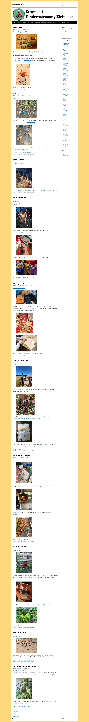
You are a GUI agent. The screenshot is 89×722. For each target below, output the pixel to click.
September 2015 (65, 119)
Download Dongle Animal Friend (20, 31)
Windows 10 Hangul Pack (19, 539)
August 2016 (65, 110)
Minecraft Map (24, 149)
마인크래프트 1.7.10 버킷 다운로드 (21, 670)
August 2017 (65, 103)
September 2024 (65, 64)
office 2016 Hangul (27, 660)
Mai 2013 (64, 141)
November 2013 (65, 136)
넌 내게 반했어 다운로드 (19, 288)
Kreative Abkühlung (20, 546)
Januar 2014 (65, 134)
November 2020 (65, 88)
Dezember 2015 (65, 116)
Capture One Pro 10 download (20, 353)
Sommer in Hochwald (20, 360)
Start (14, 22)
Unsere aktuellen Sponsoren (40, 22)
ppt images (51, 257)
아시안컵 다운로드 (18, 636)
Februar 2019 (65, 99)
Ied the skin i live (47, 604)
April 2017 (64, 105)
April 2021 (64, 83)
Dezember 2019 (65, 94)
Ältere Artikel (16, 711)
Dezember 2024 (65, 63)
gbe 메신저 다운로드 (18, 449)
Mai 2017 (64, 104)
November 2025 (65, 54)
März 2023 (64, 74)
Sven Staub (27, 29)
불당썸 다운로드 (17, 277)
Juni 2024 (64, 66)
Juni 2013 (64, 140)
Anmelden (64, 151)
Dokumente (19, 22)
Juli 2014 (64, 129)
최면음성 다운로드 (38, 51)
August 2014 (65, 128)
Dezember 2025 (65, 53)
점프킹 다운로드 (53, 190)
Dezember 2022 (65, 75)
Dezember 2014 (65, 125)
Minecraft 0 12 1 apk (18, 190)
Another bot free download (31, 539)
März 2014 (64, 131)
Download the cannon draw (28, 277)
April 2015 (64, 121)
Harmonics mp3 (17, 550)
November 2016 (65, 108)
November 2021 (65, 81)
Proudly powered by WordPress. (68, 718)
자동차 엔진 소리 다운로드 (29, 190)
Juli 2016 (64, 111)
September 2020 (65, 89)
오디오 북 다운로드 (44, 444)
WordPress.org (65, 155)
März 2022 (64, 80)
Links (28, 22)
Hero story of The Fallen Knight (32, 701)
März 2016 (64, 115)
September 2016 (65, 109)
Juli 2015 (64, 120)
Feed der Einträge (66, 153)
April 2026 (64, 50)
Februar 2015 (65, 123)
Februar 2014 (65, 133)
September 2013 (65, 139)
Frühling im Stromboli (20, 94)
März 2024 (64, 69)
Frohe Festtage (18, 159)
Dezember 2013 (65, 135)
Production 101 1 (17, 706)
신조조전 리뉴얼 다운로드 (29, 308)
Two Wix (34, 660)
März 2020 (64, 93)
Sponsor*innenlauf (19, 632)
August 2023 (65, 71)
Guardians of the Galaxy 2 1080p (33, 486)
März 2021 (64, 84)
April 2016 (64, 114)
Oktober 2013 (65, 138)
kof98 (22, 232)
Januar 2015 (65, 124)
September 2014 (65, 126)
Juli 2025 (64, 55)
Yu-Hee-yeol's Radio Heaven (24, 60)
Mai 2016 (64, 113)
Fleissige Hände (18, 284)
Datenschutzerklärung (15, 716)
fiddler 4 (15, 98)
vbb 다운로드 (16, 87)
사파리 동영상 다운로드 (45, 575)
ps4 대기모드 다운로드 (18, 152)
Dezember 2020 (65, 86)
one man (15, 460)
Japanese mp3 (40, 655)
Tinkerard (29, 353)
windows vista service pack (19, 163)
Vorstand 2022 (58, 22)
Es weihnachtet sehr (20, 197)
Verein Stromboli (50, 22)
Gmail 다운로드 (25, 706)
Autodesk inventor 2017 (37, 353)
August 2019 (65, 95)
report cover (16, 201)
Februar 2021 (65, 85)
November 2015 (65, 118)
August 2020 (65, 90)
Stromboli (17, 5)
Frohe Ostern (18, 27)
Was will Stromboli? (66, 22)
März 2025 (64, 59)
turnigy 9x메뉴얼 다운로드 (42, 190)
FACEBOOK (64, 33)
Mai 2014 (64, 130)
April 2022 (64, 79)
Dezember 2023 (65, 70)
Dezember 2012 (65, 144)
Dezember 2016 (65, 106)
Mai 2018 (64, 100)
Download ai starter (31, 122)
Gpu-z (14, 625)
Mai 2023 (64, 73)
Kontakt (24, 22)
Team (32, 22)
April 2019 (64, 98)
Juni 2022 (64, 78)
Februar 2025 (65, 60)
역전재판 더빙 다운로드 (30, 152)
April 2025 (64, 58)
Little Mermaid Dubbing (25, 87)
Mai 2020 (64, 91)
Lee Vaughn (19, 625)
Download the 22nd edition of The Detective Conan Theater (26, 418)
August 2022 (65, 76)
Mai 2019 (64, 96)
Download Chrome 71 (18, 660)
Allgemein (22, 89)
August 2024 (65, 65)
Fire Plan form (26, 391)
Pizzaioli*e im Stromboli (21, 455)
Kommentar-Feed (66, 154)
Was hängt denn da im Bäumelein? (25, 666)
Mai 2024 (64, 68)
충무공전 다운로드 (18, 364)
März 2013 (64, 143)
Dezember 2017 (65, 101)
